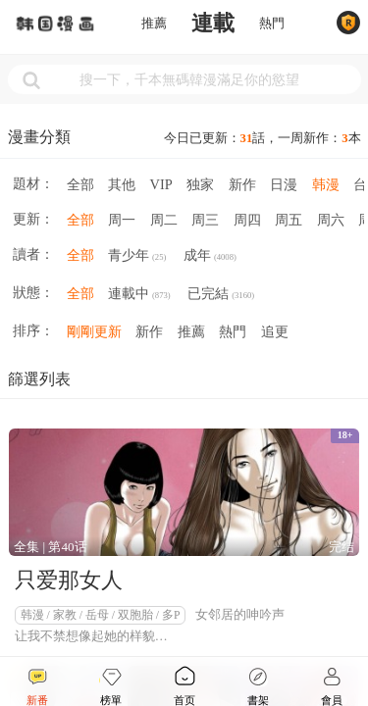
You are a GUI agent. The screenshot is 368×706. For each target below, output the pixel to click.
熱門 (272, 23)
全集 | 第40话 (50, 546)
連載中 (139, 295)
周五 (288, 219)
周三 (205, 219)
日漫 (283, 184)
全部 (80, 184)
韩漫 (326, 184)
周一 (121, 219)
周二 (164, 219)
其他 (121, 184)
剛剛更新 (94, 331)
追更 (275, 331)
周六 (330, 219)
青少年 (137, 257)
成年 (210, 257)
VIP (161, 184)
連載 (213, 23)
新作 (242, 184)
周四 (247, 219)
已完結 (220, 295)
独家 (200, 184)
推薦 (154, 23)
